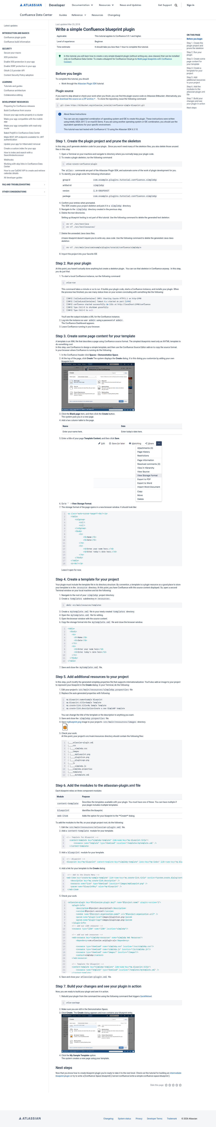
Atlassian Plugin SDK (87, 83)
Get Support (165, 4)
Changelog (114, 14)
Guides (63, 14)
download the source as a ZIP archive (77, 99)
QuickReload (146, 996)
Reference (79, 14)
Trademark (172, 1118)
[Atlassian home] (31, 5)
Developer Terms (154, 1118)
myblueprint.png (73, 722)
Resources (97, 14)
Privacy (139, 1118)
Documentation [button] (83, 5)
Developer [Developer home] (57, 5)
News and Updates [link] (130, 4)
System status (124, 1118)
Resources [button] (107, 5)
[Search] (176, 5)
